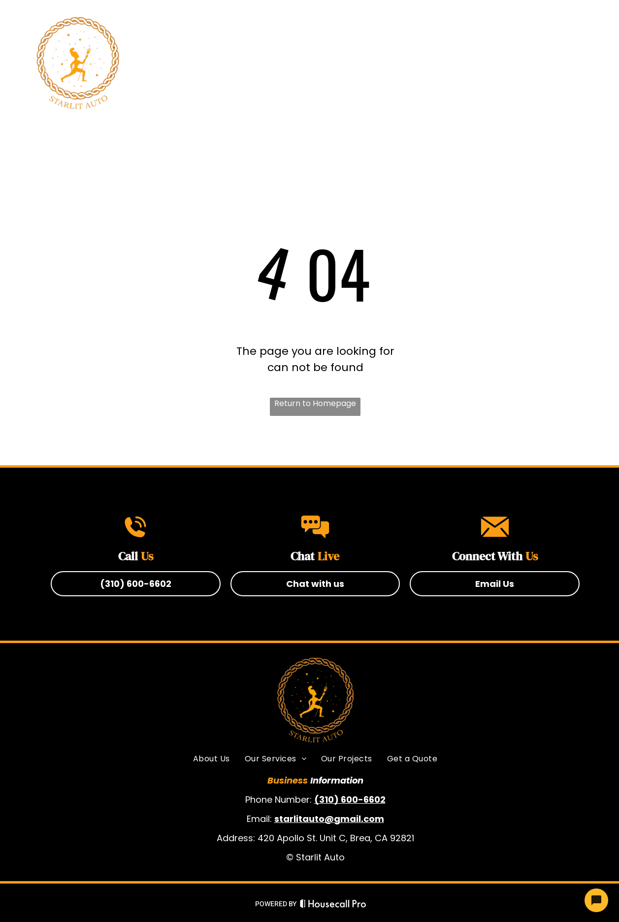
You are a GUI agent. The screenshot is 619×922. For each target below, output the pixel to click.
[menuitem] (217, 63)
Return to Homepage (315, 403)
